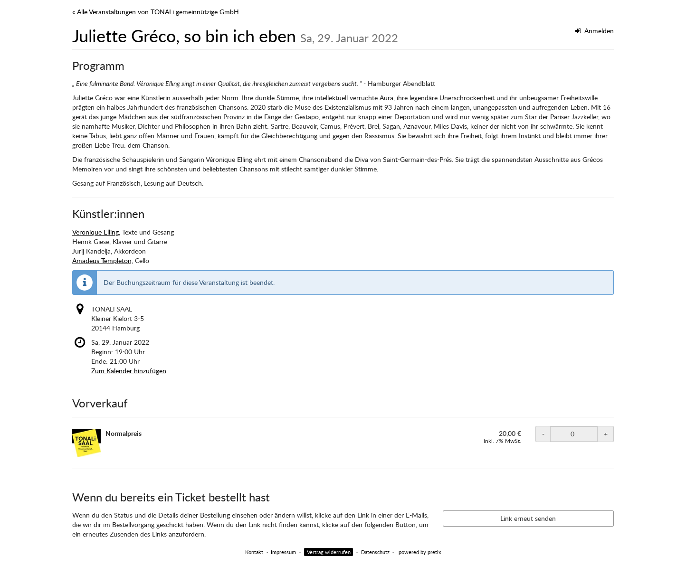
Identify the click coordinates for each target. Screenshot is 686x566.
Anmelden (594, 30)
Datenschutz (375, 552)
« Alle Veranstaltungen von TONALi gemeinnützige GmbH (155, 11)
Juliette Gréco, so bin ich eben (235, 35)
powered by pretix (420, 552)
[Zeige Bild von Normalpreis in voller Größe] (86, 443)
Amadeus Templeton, (102, 260)
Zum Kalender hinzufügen (128, 370)
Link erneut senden (528, 518)
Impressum (283, 552)
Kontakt (254, 552)
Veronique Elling (95, 231)
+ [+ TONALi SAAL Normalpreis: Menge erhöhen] (606, 433)
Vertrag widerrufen (329, 552)
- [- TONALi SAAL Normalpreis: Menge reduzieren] (543, 433)
